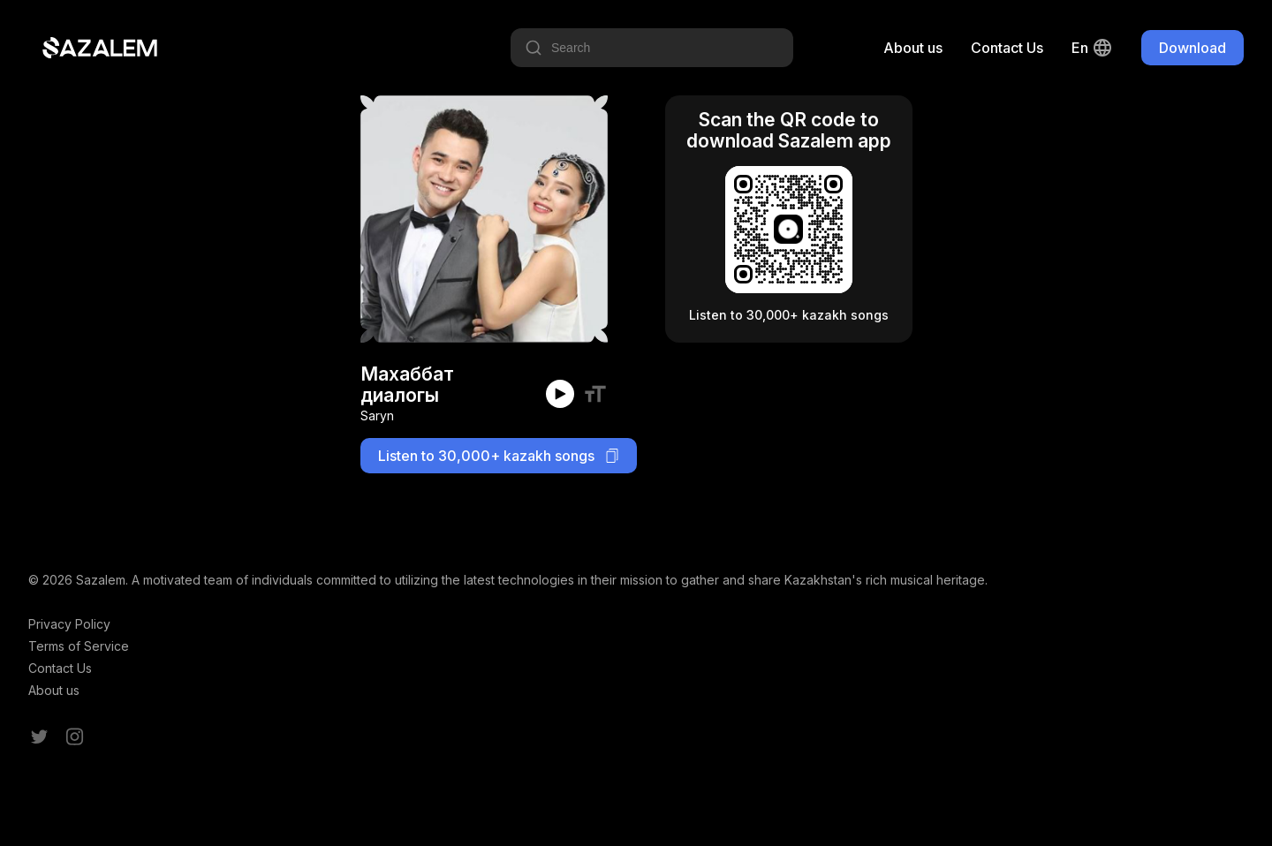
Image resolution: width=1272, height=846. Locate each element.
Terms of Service (78, 645)
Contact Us (1007, 48)
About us (913, 48)
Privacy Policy (69, 623)
